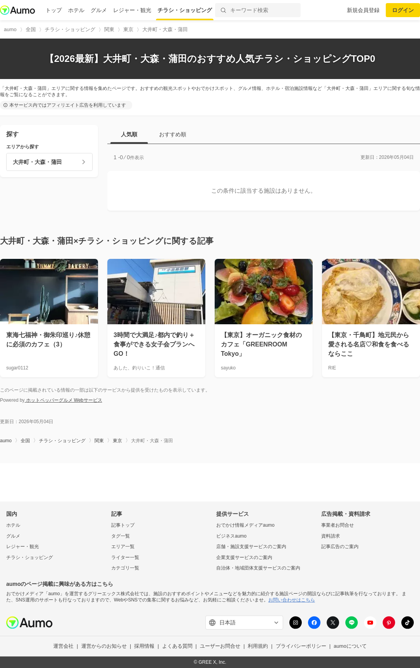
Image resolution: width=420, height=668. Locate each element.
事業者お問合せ (337, 525)
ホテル (76, 10)
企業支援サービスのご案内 (244, 557)
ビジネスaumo (231, 536)
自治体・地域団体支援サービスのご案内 (258, 568)
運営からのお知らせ (104, 646)
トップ (54, 10)
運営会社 (63, 646)
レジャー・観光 (132, 10)
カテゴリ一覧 (125, 568)
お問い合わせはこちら (291, 600)
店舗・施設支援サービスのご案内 (251, 547)
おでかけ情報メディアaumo (245, 525)
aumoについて (350, 646)
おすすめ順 (172, 134)
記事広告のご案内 (340, 547)
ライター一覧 (125, 557)
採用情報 (144, 646)
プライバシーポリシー (301, 646)
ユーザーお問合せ (220, 646)
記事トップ (123, 525)
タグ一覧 (120, 536)
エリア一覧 (123, 547)
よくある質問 (177, 646)
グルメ (99, 10)
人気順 (129, 134)
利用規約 (258, 646)
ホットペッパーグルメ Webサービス (63, 400)
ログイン (403, 10)
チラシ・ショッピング (185, 10)
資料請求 (330, 536)
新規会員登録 (363, 10)
